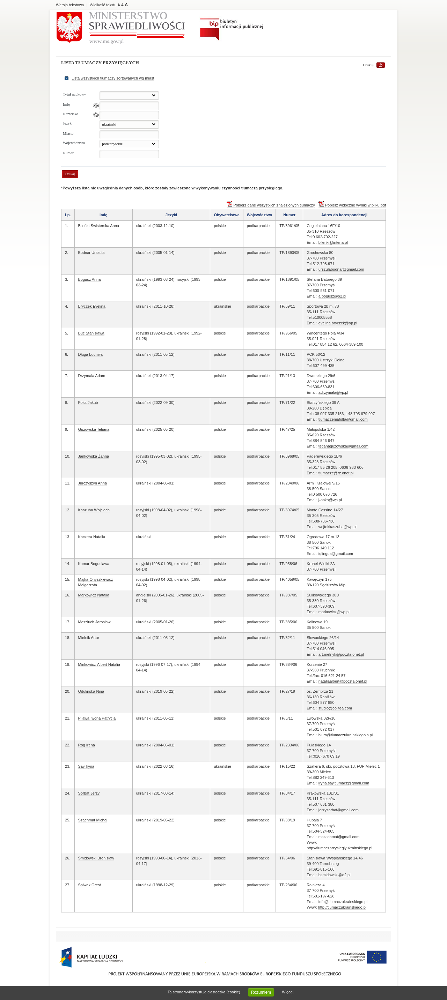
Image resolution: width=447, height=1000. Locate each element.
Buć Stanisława (91, 333)
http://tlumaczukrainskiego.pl (342, 907)
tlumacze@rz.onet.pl (335, 473)
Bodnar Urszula (91, 252)
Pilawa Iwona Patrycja (97, 718)
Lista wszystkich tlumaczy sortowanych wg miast (113, 78)
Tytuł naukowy (74, 94)
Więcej (287, 992)
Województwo (74, 143)
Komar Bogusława (93, 564)
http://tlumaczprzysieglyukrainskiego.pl (339, 848)
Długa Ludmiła (90, 354)
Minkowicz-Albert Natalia (99, 664)
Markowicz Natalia (93, 595)
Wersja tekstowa (70, 5)
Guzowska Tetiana (94, 429)
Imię (66, 104)
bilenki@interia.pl (333, 242)
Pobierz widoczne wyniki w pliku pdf (352, 205)
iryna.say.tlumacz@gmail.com (343, 783)
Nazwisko (70, 114)
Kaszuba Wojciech (94, 510)
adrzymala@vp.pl (333, 392)
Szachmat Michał (93, 820)
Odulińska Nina (91, 691)
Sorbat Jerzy (89, 793)
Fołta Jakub (88, 402)
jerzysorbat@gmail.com (338, 810)
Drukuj (368, 65)
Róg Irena (86, 745)
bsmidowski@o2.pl (334, 875)
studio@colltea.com (335, 708)
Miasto (68, 133)
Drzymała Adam (91, 376)
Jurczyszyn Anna (92, 483)
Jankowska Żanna (93, 456)
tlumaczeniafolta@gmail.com (343, 419)
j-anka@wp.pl (330, 500)
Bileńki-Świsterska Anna (98, 226)
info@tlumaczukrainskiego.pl (342, 902)
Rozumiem (261, 992)
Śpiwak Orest (89, 885)
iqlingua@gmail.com (335, 553)
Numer (68, 153)
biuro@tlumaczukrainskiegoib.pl (345, 735)
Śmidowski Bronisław (96, 858)
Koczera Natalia (91, 537)
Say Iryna (86, 766)
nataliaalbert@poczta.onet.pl (342, 681)
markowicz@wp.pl (334, 612)
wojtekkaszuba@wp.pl (337, 527)
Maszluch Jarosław (94, 622)
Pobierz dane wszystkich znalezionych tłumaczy (271, 205)
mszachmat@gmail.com (339, 837)
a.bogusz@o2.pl (332, 296)
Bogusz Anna (89, 279)
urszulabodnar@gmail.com (341, 269)
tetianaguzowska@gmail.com (343, 446)
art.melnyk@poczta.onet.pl (341, 654)
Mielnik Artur (89, 638)
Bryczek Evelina (91, 306)
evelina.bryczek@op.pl (337, 323)
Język (67, 123)
